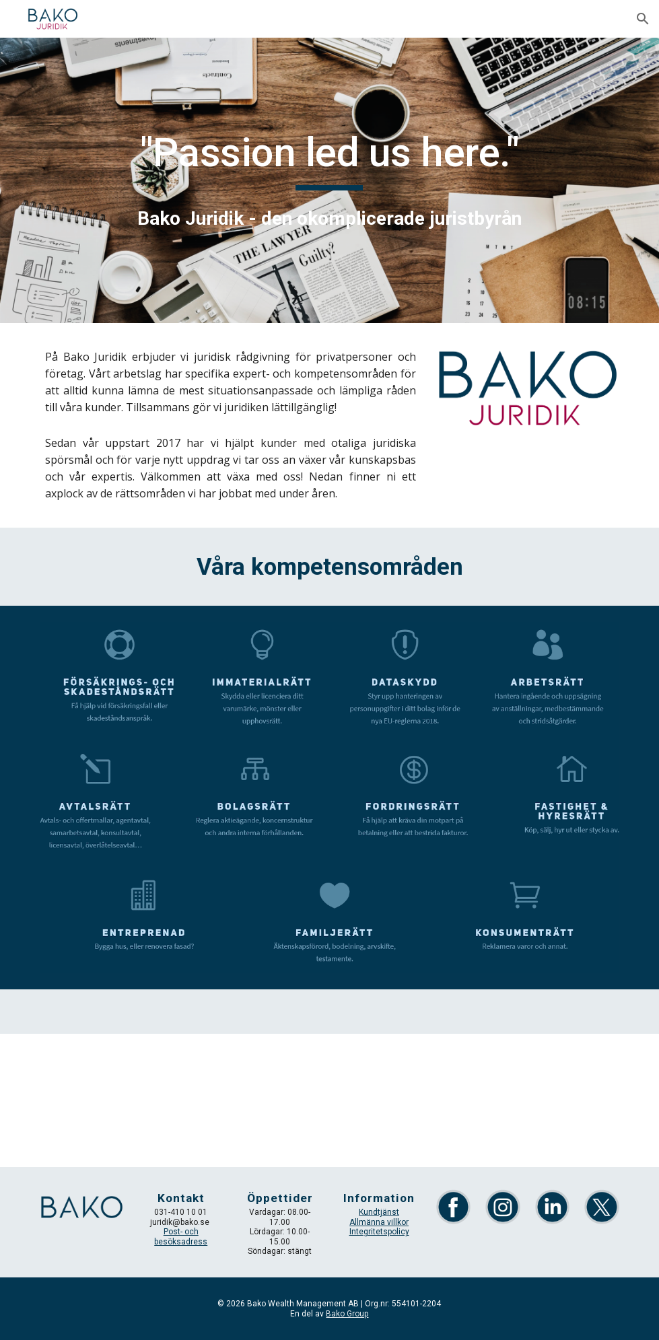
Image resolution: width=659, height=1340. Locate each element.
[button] (643, 19)
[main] (330, 180)
